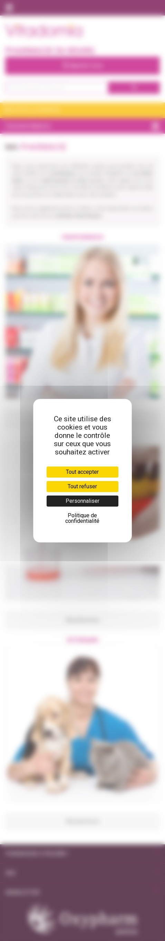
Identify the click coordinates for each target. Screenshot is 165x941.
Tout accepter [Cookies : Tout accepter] (82, 472)
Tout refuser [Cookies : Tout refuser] (82, 486)
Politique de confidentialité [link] (82, 518)
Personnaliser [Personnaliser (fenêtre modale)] (82, 501)
